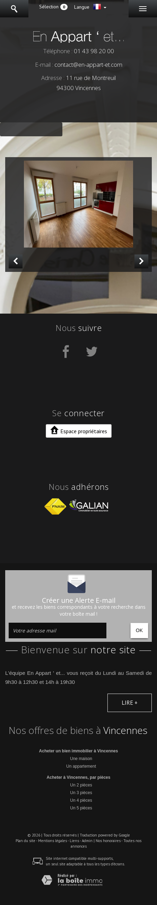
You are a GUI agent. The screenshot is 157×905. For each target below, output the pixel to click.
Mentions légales (52, 840)
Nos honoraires (108, 840)
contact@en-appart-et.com (88, 64)
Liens (74, 840)
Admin (87, 840)
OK (139, 630)
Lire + (130, 702)
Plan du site (25, 840)
